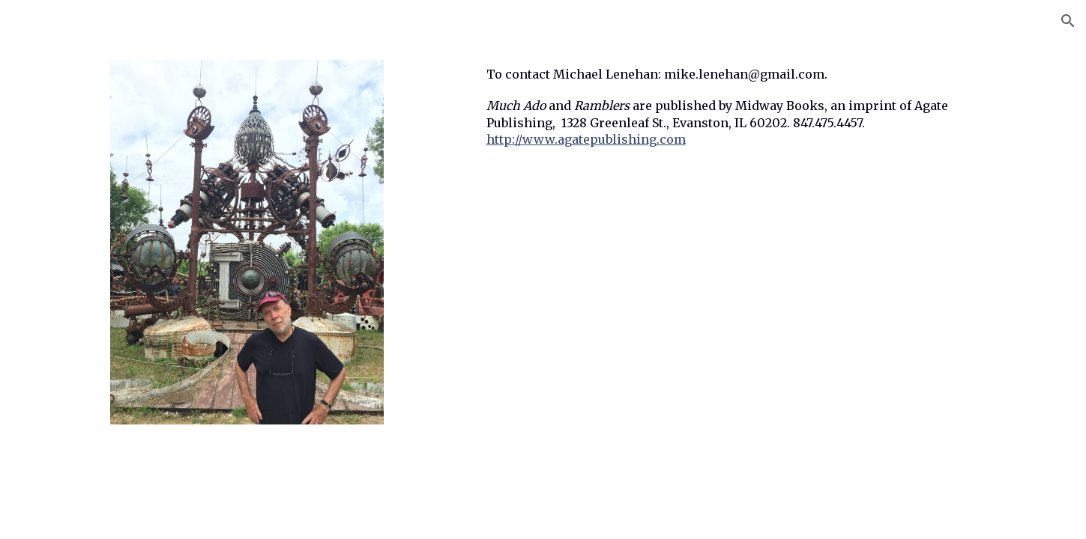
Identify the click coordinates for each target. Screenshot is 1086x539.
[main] (728, 120)
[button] (1068, 21)
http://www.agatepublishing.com (586, 139)
